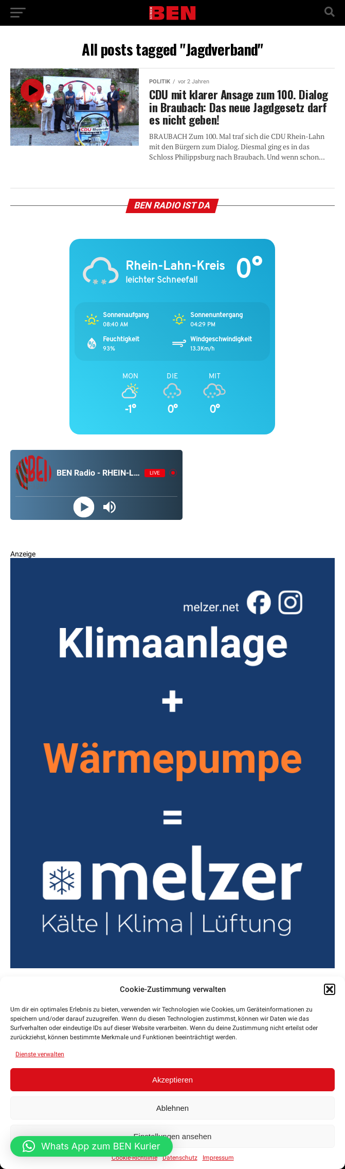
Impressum (218, 1157)
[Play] (83, 507)
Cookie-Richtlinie (134, 1157)
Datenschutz (179, 1157)
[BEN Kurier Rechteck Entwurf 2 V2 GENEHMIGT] (172, 966)
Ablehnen (172, 1108)
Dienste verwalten (39, 1054)
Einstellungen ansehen (173, 1136)
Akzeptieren (172, 1079)
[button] (329, 989)
